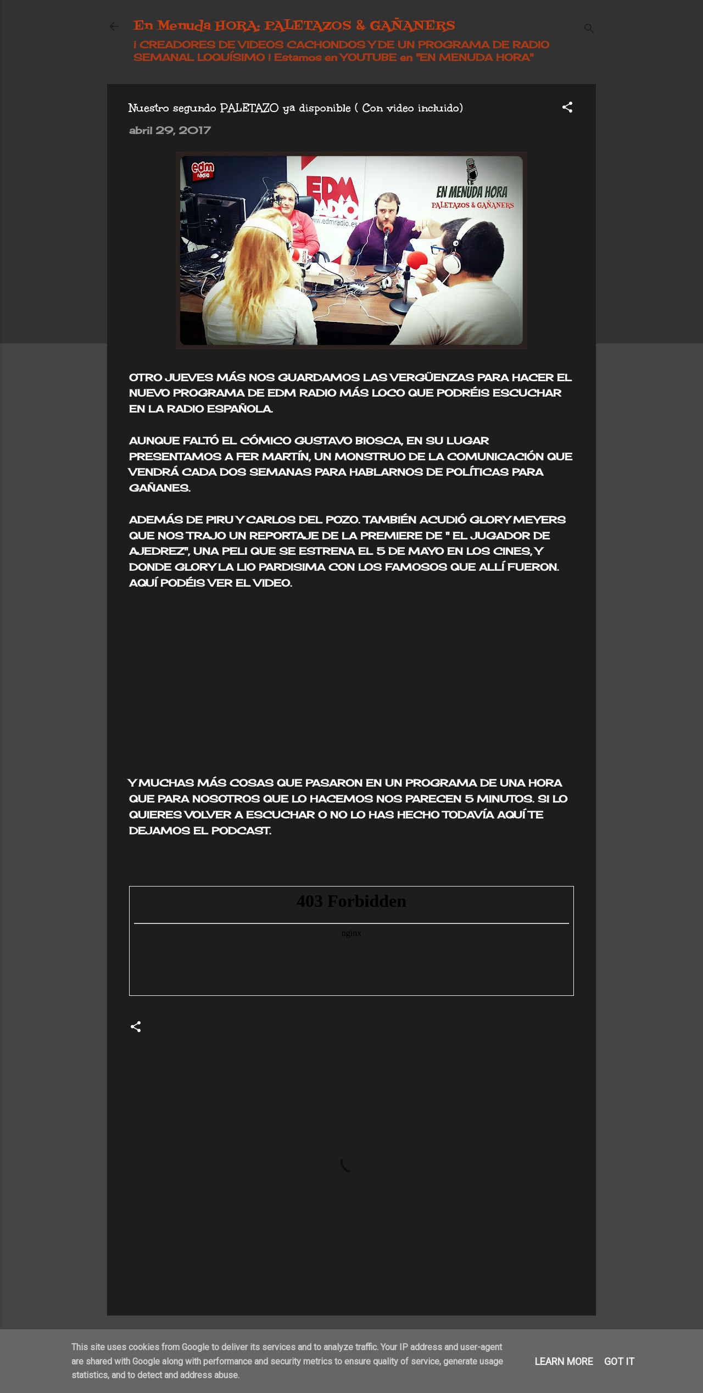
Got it (619, 1361)
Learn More (564, 1361)
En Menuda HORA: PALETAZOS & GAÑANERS (294, 26)
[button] (567, 108)
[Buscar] (589, 30)
